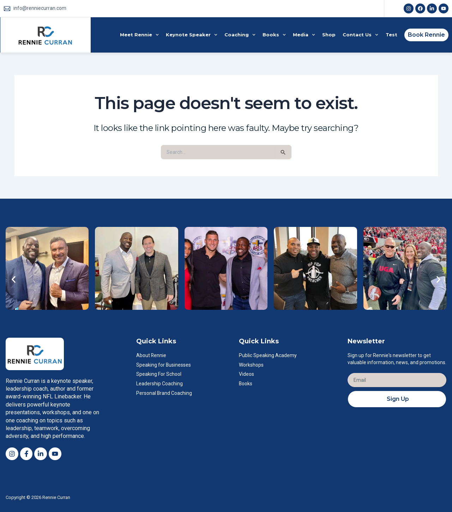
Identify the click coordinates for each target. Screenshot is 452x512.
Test (391, 34)
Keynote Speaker (191, 35)
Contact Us (360, 35)
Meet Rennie (139, 35)
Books (274, 35)
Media (304, 35)
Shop (329, 34)
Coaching (239, 35)
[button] (13, 279)
